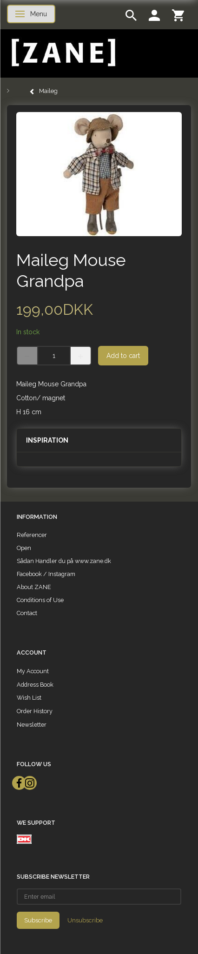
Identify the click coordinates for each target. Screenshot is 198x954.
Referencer (32, 534)
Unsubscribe (85, 920)
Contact (27, 613)
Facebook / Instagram (46, 573)
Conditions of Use (40, 599)
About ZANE (34, 586)
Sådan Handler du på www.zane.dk (64, 560)
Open (24, 547)
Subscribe (38, 920)
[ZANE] (62, 53)
